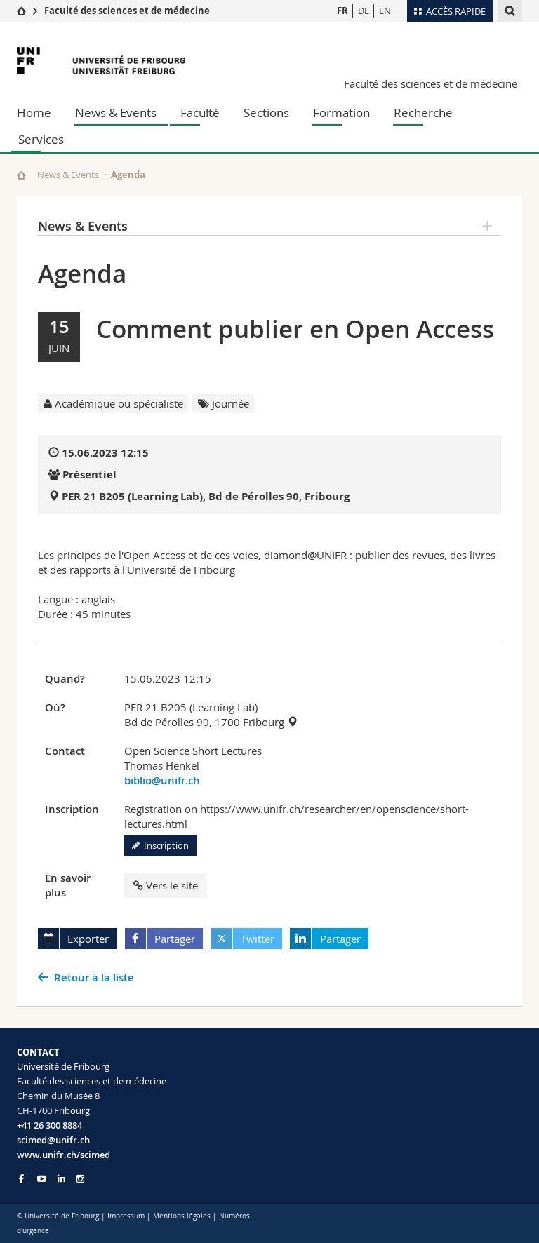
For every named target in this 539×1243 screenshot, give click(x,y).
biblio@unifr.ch (162, 780)
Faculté (200, 113)
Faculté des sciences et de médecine (127, 10)
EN (385, 10)
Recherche (423, 113)
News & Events (116, 113)
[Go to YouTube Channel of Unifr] (41, 1178)
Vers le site (165, 885)
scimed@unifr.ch (53, 1140)
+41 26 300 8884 (49, 1125)
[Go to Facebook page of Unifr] (21, 1178)
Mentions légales (182, 1216)
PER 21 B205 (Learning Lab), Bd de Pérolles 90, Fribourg (206, 496)
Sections (266, 113)
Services (41, 139)
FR (342, 10)
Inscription (160, 845)
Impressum (126, 1216)
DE (363, 10)
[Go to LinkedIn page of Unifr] (61, 1178)
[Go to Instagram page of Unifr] (80, 1178)
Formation (341, 113)
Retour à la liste (94, 977)
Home (34, 113)
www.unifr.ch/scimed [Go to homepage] (63, 1154)
